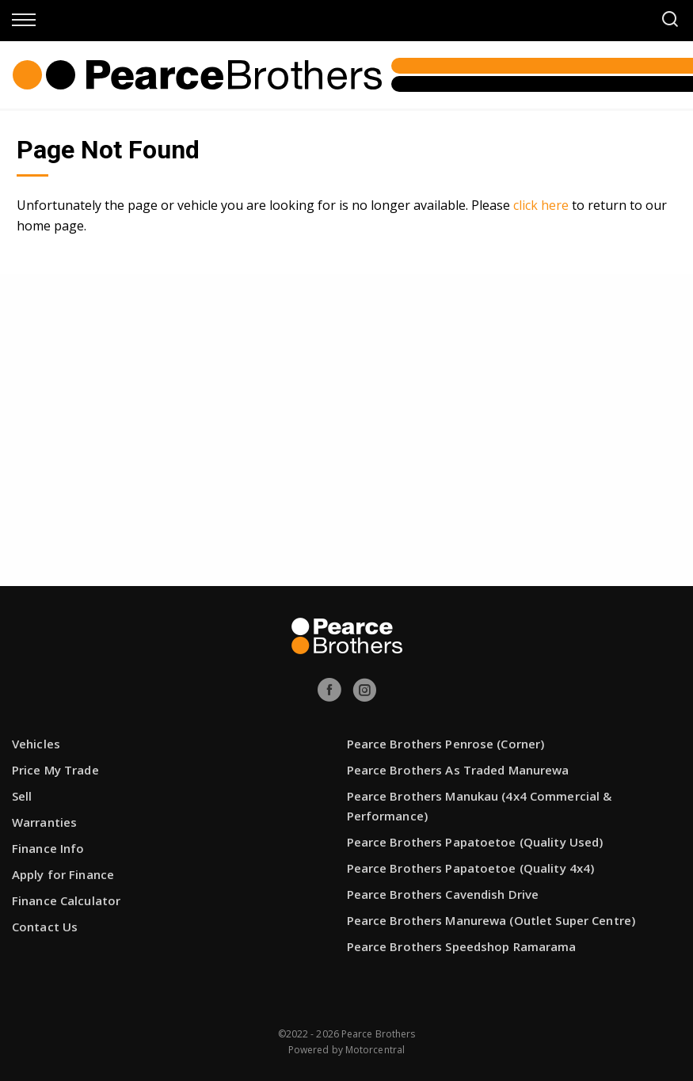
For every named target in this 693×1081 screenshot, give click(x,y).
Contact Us (45, 926)
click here (541, 205)
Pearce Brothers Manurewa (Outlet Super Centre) (491, 920)
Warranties (44, 822)
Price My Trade (55, 770)
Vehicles (36, 744)
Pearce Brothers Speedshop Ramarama (462, 946)
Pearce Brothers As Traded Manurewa (458, 770)
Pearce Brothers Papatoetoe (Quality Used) (475, 842)
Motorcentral (375, 1049)
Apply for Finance (63, 874)
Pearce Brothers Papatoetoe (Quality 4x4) (471, 868)
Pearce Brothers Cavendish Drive (443, 894)
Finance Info (48, 848)
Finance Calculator (66, 900)
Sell (22, 796)
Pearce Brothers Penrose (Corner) (446, 744)
